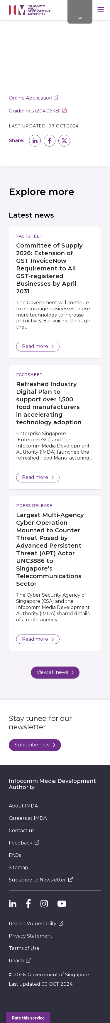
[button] (35, 141)
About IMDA (23, 806)
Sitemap (18, 867)
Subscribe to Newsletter (41, 880)
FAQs (15, 855)
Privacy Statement (31, 936)
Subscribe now (35, 745)
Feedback (24, 843)
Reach (20, 960)
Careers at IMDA (28, 818)
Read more (38, 346)
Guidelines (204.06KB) (35, 111)
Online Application (30, 98)
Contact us (21, 830)
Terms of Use (24, 948)
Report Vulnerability (36, 923)
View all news (55, 672)
